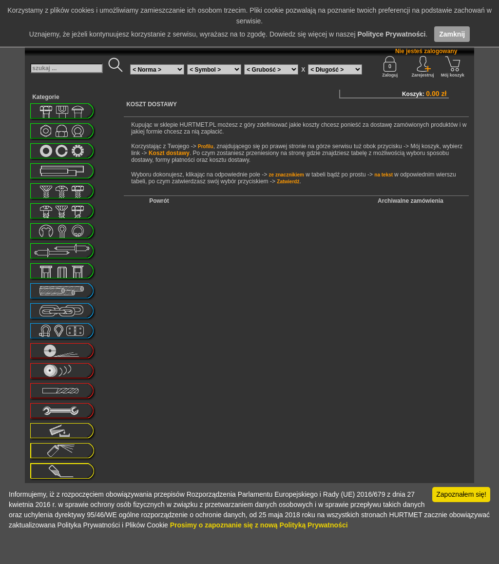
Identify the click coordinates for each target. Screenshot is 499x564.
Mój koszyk (452, 67)
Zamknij (452, 34)
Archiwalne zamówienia (410, 200)
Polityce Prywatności (391, 34)
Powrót (159, 200)
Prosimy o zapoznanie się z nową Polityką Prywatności (259, 525)
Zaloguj (390, 67)
